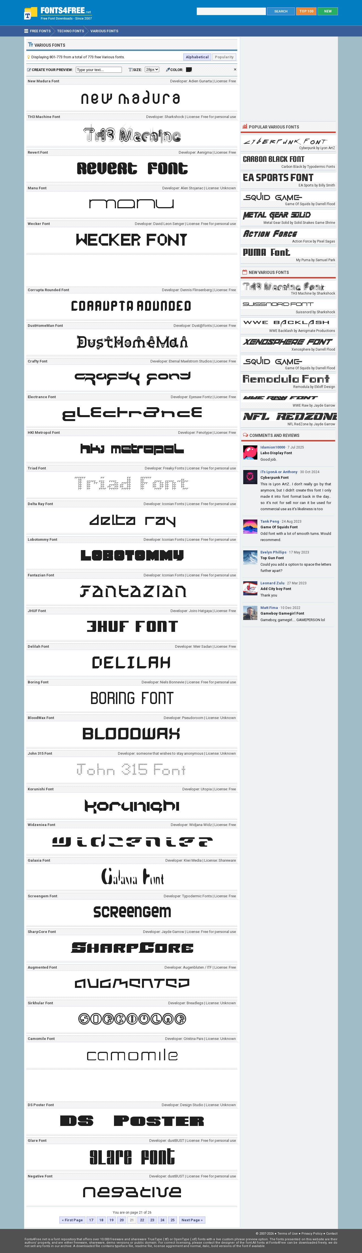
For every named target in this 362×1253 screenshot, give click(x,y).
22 (142, 1220)
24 (162, 1220)
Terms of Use (287, 1233)
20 (122, 1220)
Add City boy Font (275, 589)
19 (111, 1220)
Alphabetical (197, 57)
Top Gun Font (272, 558)
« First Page (72, 1220)
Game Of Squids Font (279, 527)
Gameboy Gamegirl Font (282, 613)
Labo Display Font (276, 453)
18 (101, 1220)
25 (172, 1220)
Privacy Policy (311, 1233)
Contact (331, 1233)
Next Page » (192, 1220)
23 (152, 1220)
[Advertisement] (133, 271)
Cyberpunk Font (274, 477)
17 (91, 1220)
